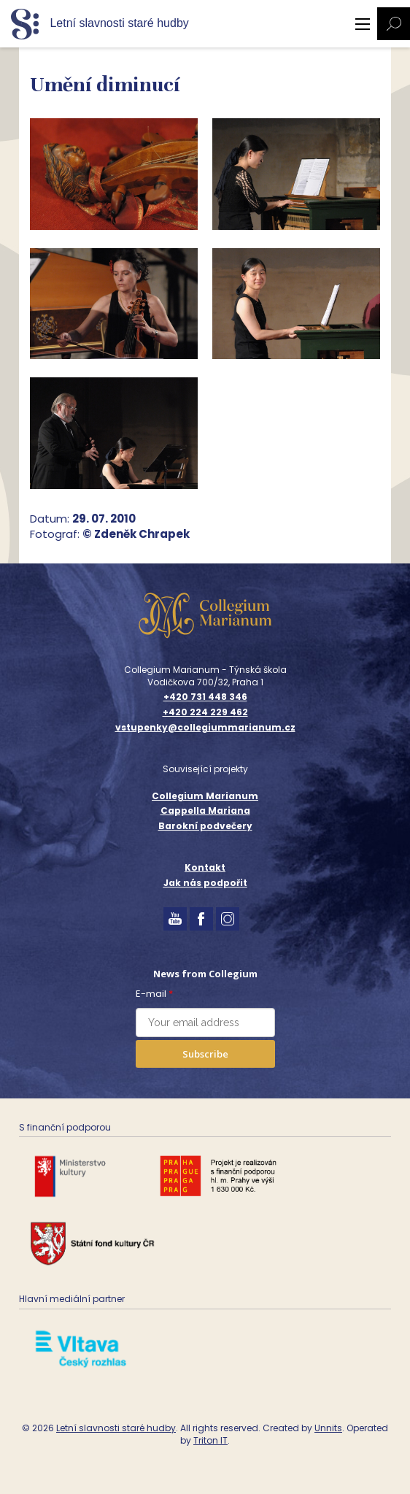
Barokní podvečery (205, 826)
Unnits (328, 1428)
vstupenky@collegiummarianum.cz (205, 727)
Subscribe (205, 1053)
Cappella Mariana (205, 810)
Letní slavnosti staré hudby (116, 1428)
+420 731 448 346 (205, 697)
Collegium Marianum (205, 796)
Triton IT (210, 1440)
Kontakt (205, 867)
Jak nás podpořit (205, 883)
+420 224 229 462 (205, 712)
